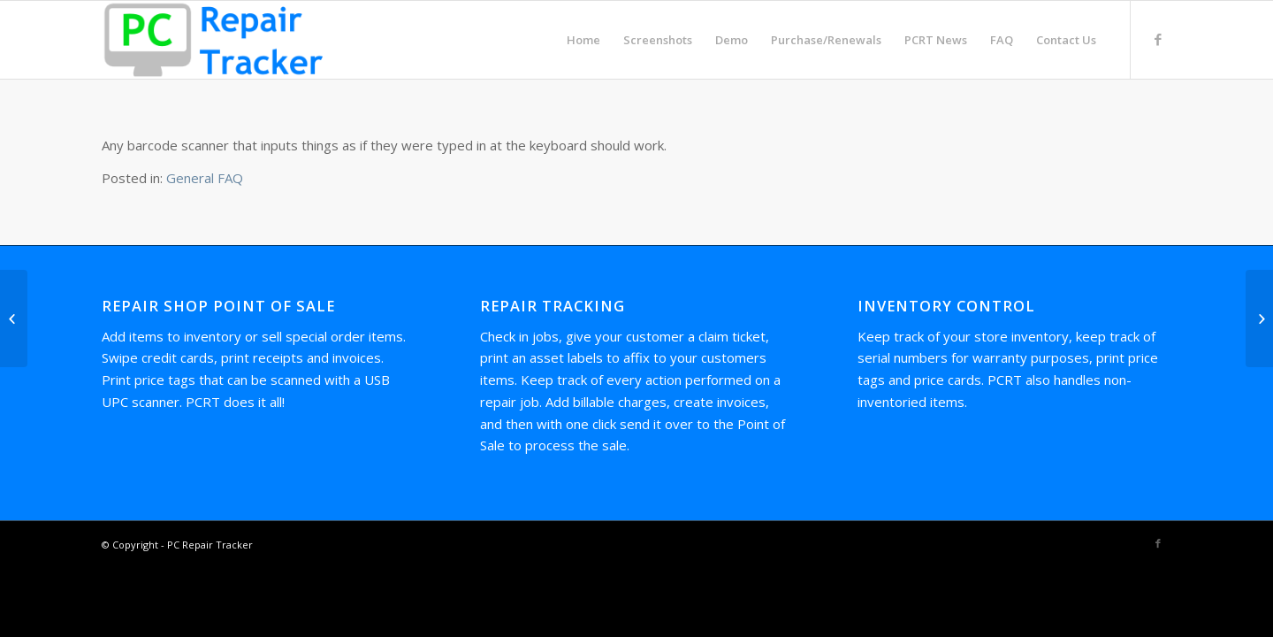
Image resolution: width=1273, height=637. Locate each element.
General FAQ (204, 178)
